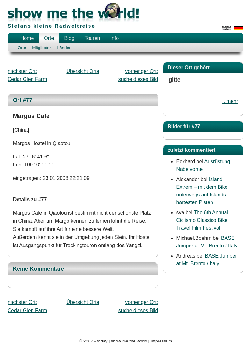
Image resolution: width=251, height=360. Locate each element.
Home (27, 38)
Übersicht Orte (82, 71)
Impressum (161, 341)
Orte (49, 38)
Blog (69, 38)
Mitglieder (41, 47)
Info (114, 38)
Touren (92, 38)
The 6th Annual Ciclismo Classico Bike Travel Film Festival (202, 220)
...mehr (230, 101)
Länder (63, 47)
